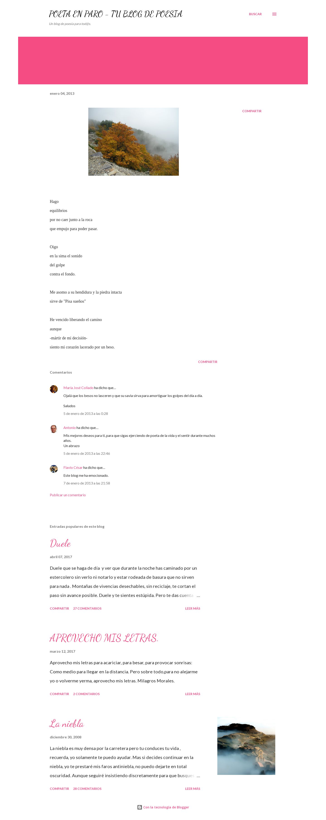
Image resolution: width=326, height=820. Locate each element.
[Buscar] (255, 14)
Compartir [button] (251, 111)
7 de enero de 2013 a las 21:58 (86, 483)
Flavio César (73, 467)
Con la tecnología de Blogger (163, 807)
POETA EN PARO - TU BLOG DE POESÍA (115, 14)
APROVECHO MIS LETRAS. (104, 638)
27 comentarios (87, 608)
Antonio (69, 427)
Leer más (192, 608)
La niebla (67, 723)
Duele (60, 543)
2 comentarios (86, 694)
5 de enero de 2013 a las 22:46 (86, 453)
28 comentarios (87, 789)
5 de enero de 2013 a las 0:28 (85, 413)
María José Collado (78, 387)
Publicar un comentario (68, 495)
